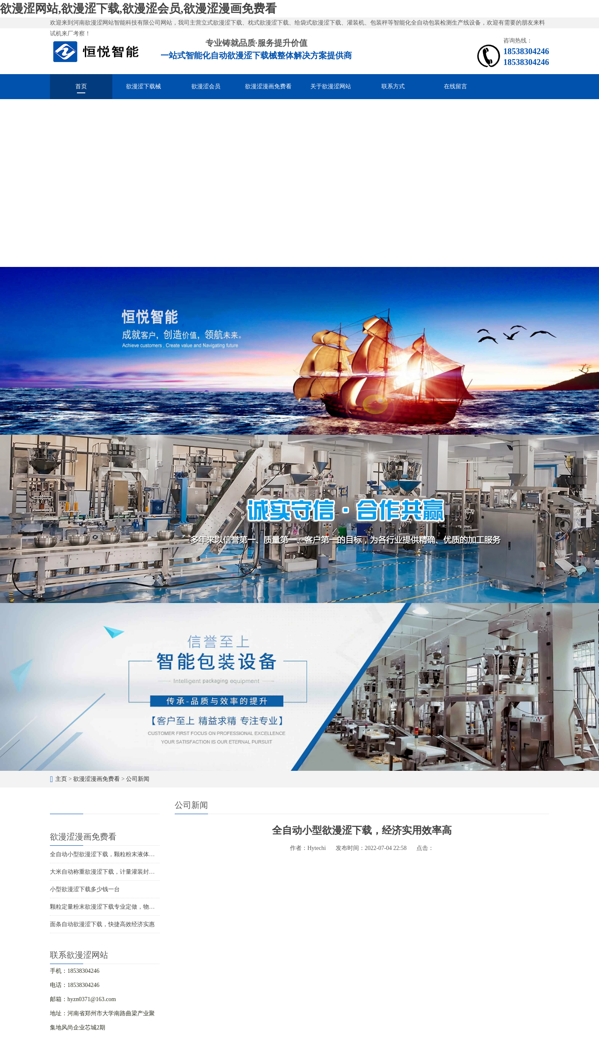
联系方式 (393, 86)
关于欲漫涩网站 (330, 86)
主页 (61, 779)
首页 (81, 86)
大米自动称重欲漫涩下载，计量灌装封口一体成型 (114, 872)
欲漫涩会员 (205, 86)
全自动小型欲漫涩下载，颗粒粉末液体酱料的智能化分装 (123, 854)
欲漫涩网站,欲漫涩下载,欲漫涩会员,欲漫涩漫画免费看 (138, 8)
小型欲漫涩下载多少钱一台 (85, 889)
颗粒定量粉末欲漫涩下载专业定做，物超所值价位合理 (120, 907)
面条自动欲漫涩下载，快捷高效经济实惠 (102, 924)
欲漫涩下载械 (143, 86)
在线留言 (455, 86)
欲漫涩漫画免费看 (268, 86)
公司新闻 (137, 779)
